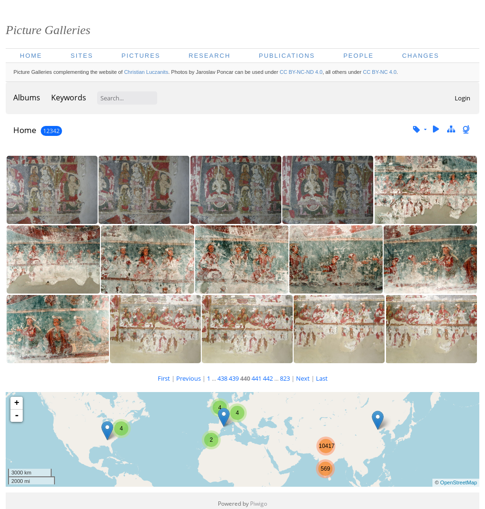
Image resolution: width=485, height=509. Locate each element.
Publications (287, 55)
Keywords (68, 97)
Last (322, 378)
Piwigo (258, 504)
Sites (82, 55)
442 (268, 378)
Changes (420, 55)
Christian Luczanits (146, 72)
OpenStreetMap (458, 482)
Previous (188, 378)
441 (256, 378)
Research (209, 55)
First (164, 378)
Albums (26, 97)
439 (234, 378)
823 (285, 378)
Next (303, 378)
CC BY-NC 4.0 (379, 72)
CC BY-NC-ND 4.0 (300, 72)
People (358, 55)
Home (31, 55)
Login (462, 98)
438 (222, 378)
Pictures (141, 55)
